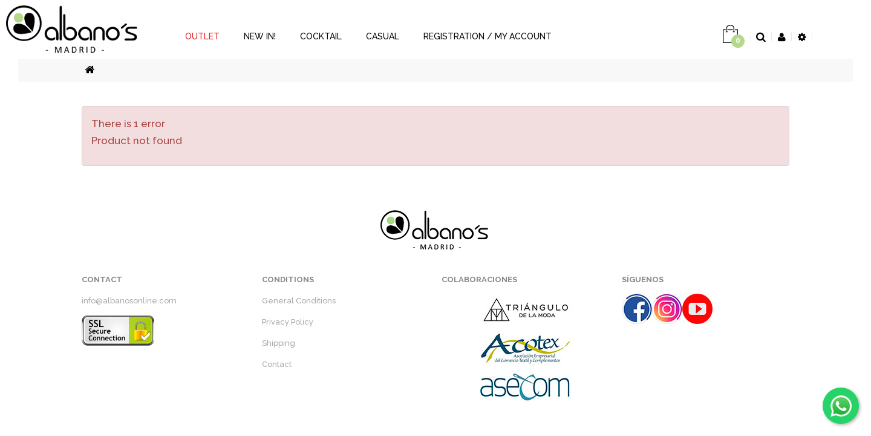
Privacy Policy (287, 321)
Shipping (278, 343)
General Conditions (299, 300)
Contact (277, 364)
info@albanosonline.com (129, 300)
